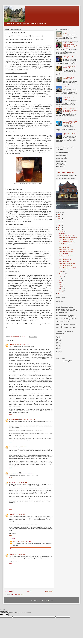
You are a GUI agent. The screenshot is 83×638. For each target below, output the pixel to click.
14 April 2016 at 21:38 (20, 514)
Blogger (50, 600)
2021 (59, 216)
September (62, 273)
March (60, 286)
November (61, 233)
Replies (13, 538)
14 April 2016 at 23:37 (26, 541)
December (61, 231)
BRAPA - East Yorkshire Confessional (68, 237)
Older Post (48, 591)
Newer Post (9, 591)
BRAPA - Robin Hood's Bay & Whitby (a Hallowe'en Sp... (68, 268)
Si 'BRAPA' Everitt (14, 419)
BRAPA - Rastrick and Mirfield (66, 239)
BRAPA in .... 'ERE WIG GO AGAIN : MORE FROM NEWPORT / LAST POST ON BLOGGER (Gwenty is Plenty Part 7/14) (70, 45)
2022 (59, 214)
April (60, 284)
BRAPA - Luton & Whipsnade (65, 172)
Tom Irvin (11, 344)
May (60, 282)
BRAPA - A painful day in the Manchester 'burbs (69, 67)
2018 (59, 223)
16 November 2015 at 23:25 (21, 344)
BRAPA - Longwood (63, 253)
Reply (10, 414)
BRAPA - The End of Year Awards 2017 (69, 57)
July (60, 278)
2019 (59, 221)
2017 (59, 225)
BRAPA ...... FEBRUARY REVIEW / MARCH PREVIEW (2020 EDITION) (70, 110)
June (60, 280)
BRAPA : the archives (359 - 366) (67, 241)
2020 (59, 218)
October (61, 271)
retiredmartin (12, 482)
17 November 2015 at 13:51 (28, 419)
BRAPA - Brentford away (65, 259)
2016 (59, 227)
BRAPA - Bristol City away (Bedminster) (65, 244)
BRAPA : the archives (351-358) (66, 249)
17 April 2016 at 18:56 (20, 554)
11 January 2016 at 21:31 (21, 447)
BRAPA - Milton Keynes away (66, 265)
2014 (59, 293)
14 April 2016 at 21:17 (22, 482)
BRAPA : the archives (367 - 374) (67, 235)
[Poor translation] (6, 614)
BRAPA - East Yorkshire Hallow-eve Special (68, 78)
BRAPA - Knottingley (64, 261)
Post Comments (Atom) (18, 594)
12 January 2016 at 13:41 (27, 473)
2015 (59, 229)
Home (29, 591)
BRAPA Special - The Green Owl (67, 263)
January (61, 290)
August (61, 276)
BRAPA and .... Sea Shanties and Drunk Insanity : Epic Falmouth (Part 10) (70, 122)
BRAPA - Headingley (64, 247)
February (61, 288)
